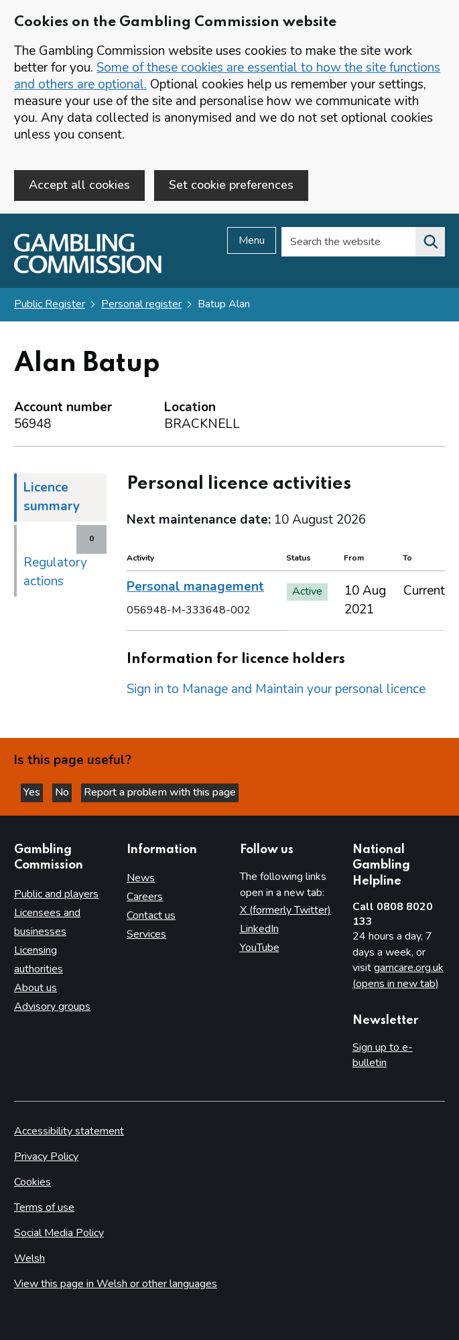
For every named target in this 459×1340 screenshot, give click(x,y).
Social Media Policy (59, 1232)
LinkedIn (259, 929)
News (141, 878)
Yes (33, 793)
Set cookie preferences (231, 185)
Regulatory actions (55, 572)
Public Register (49, 304)
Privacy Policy (46, 1157)
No (63, 793)
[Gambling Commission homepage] (87, 270)
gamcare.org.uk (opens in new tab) (398, 976)
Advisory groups (52, 1006)
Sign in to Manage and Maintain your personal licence (276, 689)
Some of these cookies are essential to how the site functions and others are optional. (227, 76)
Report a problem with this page (160, 793)
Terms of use (44, 1208)
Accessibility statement (69, 1131)
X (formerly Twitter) (285, 910)
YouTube (259, 948)
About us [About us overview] (35, 987)
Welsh (29, 1258)
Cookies (32, 1182)
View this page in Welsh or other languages (115, 1283)
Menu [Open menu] (252, 241)
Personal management (195, 587)
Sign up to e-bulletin (382, 1055)
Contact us (151, 916)
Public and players (56, 894)
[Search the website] (430, 242)
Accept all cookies (79, 185)
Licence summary (51, 497)
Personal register (141, 304)
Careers (145, 897)
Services (146, 934)
